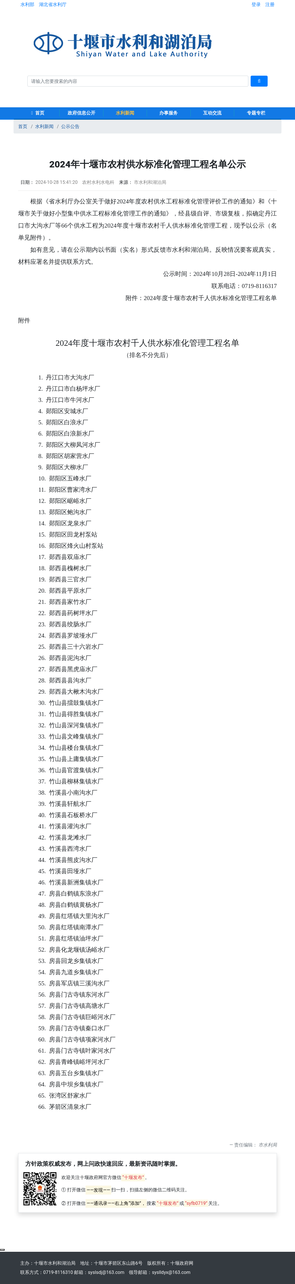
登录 (256, 4)
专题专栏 (256, 113)
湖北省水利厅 (53, 4)
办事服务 (168, 113)
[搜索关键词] (137, 81)
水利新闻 (125, 113)
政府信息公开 (81, 113)
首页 (37, 113)
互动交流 (212, 113)
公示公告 (70, 126)
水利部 (27, 4)
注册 (270, 4)
